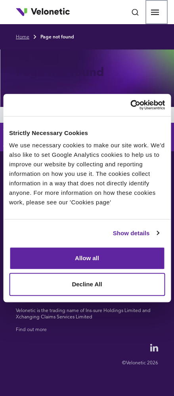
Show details (131, 233)
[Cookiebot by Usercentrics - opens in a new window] (130, 105)
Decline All (87, 284)
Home (22, 37)
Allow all (87, 258)
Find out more (31, 329)
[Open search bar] (135, 12)
